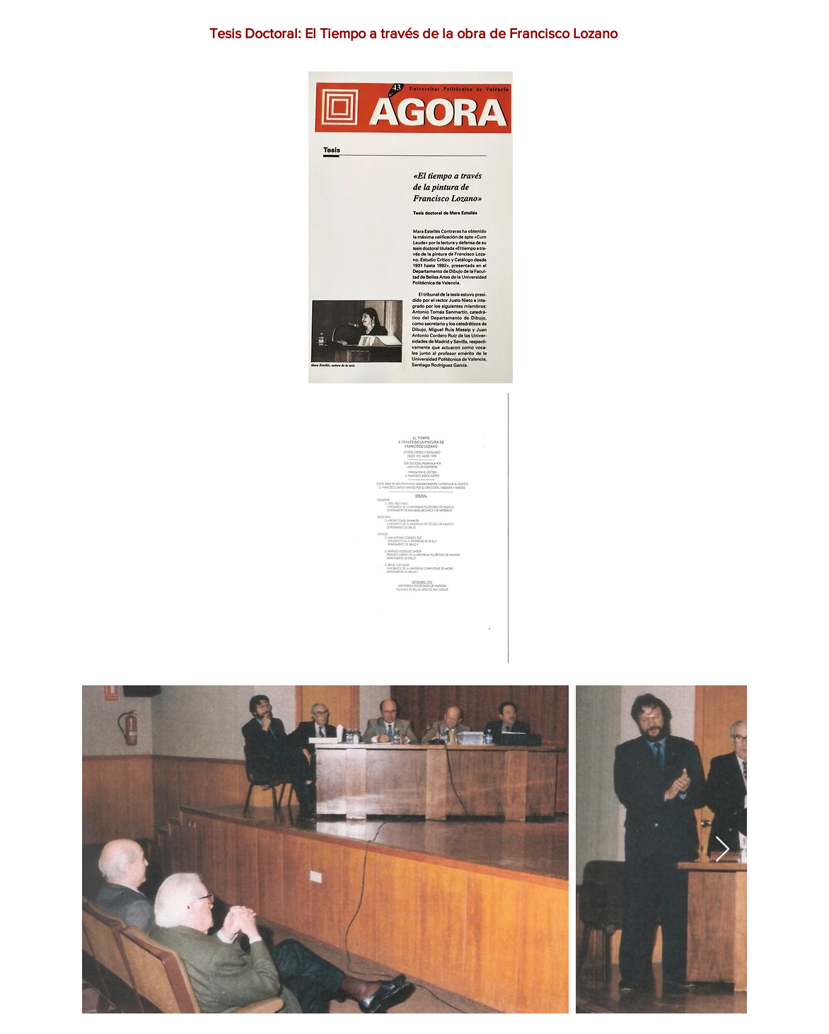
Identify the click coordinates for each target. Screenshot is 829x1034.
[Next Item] (722, 850)
